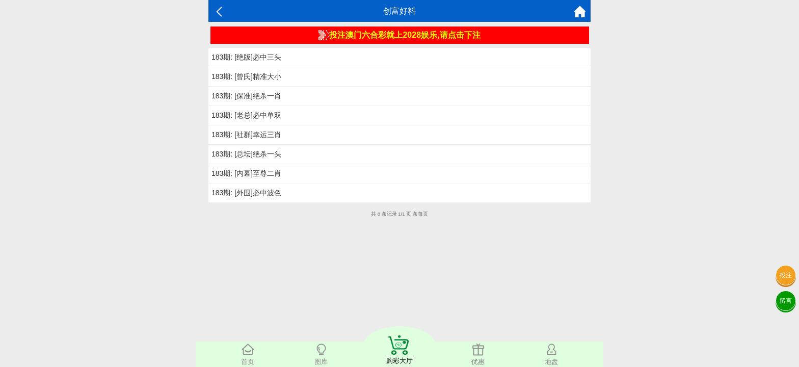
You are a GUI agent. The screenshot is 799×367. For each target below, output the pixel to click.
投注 (786, 275)
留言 (786, 300)
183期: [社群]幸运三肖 (246, 134)
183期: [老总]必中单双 (246, 115)
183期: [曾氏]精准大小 (246, 76)
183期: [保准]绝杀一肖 (246, 96)
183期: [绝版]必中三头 (246, 57)
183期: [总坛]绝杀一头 (246, 154)
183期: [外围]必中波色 (246, 193)
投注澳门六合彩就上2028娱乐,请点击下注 (399, 35)
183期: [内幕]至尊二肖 (246, 173)
